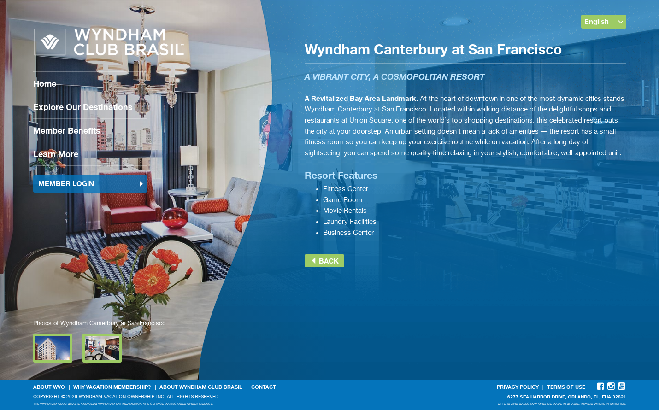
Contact (263, 387)
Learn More (55, 154)
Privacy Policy (518, 387)
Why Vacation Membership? (112, 387)
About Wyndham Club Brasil (200, 387)
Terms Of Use (566, 387)
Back (324, 261)
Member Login (91, 183)
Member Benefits (66, 130)
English (604, 21)
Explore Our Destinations (83, 107)
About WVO (49, 387)
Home (44, 83)
